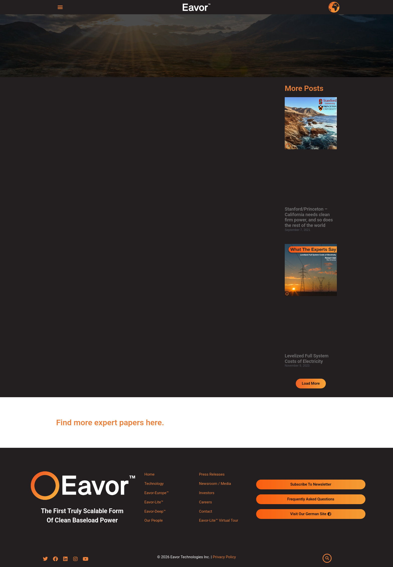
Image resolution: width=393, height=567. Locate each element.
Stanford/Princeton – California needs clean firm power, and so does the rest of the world (309, 217)
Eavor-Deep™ (155, 511)
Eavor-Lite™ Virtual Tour (218, 520)
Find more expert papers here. (110, 422)
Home (149, 474)
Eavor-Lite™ (153, 502)
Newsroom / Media (215, 483)
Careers (205, 502)
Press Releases (212, 474)
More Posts (304, 88)
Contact (205, 511)
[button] (60, 7)
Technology (154, 483)
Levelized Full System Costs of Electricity (307, 358)
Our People (153, 520)
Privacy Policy (224, 557)
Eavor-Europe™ (156, 493)
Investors (206, 493)
